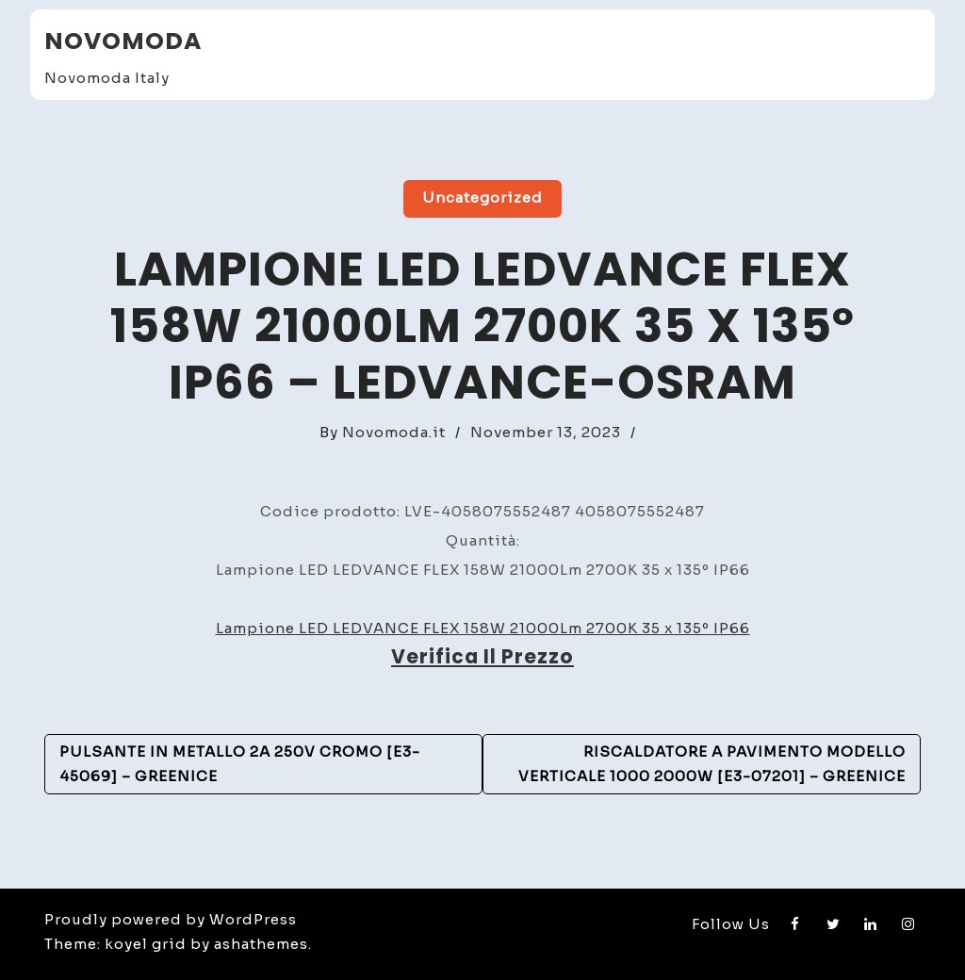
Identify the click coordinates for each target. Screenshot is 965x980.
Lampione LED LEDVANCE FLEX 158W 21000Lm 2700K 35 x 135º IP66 (483, 628)
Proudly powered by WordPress (170, 919)
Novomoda (123, 40)
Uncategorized (482, 197)
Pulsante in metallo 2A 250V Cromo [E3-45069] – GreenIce (239, 764)
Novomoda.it (394, 432)
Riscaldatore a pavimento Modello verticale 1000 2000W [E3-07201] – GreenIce (712, 764)
